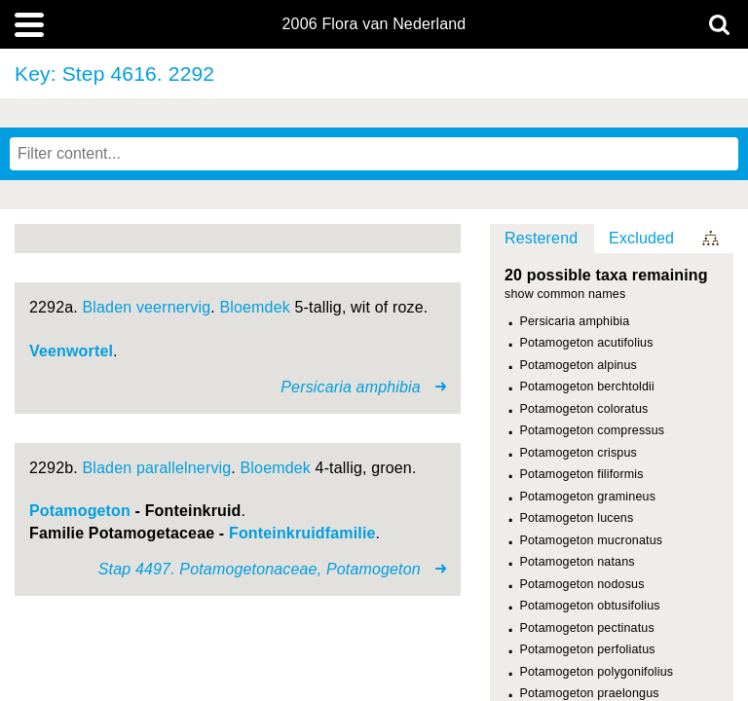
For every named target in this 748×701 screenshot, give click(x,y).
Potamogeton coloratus (584, 409)
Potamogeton (80, 510)
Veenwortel (71, 351)
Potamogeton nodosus (582, 584)
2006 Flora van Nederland (374, 24)
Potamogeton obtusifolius (590, 605)
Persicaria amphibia (575, 321)
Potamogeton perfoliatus (587, 649)
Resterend (541, 238)
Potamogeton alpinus (578, 365)
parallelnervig (183, 468)
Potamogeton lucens (577, 518)
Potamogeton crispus (578, 453)
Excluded (641, 238)
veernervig (173, 307)
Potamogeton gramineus (588, 496)
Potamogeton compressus (592, 430)
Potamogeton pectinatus (587, 628)
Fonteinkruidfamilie (302, 533)
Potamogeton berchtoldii (587, 386)
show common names (565, 294)
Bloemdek (254, 307)
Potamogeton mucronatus (591, 540)
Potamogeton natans (577, 562)
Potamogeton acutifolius (587, 343)
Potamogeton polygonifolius (597, 672)
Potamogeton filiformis (582, 474)
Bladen (107, 307)
